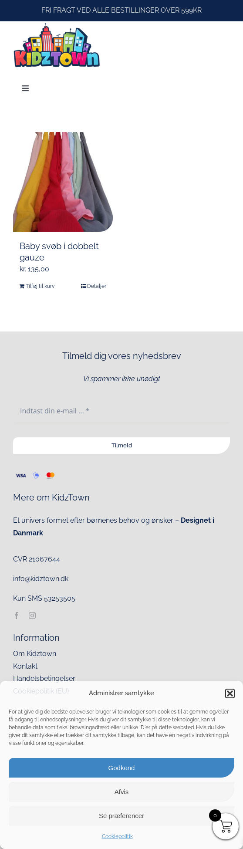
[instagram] (32, 615)
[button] (230, 693)
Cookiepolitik (117, 836)
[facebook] (16, 615)
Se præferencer (121, 815)
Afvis (122, 791)
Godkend (121, 767)
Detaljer (96, 286)
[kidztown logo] (56, 24)
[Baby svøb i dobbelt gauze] (63, 182)
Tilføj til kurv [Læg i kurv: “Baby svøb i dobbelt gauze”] (40, 286)
